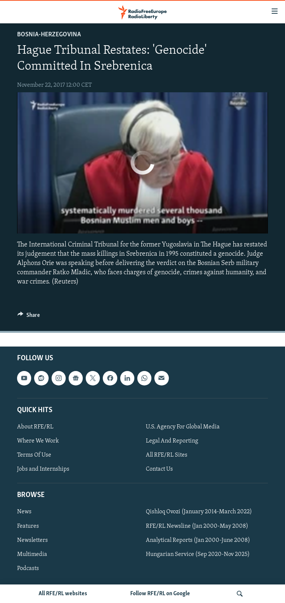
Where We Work (38, 441)
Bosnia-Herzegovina (49, 34)
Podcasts (28, 568)
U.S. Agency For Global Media (183, 427)
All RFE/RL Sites (166, 455)
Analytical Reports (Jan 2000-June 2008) (198, 540)
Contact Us (159, 469)
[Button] (28, 317)
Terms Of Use (34, 455)
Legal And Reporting (172, 441)
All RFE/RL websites (63, 594)
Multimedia (32, 554)
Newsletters (32, 540)
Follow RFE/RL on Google (160, 594)
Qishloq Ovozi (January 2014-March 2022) (199, 512)
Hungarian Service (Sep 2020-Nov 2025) (198, 554)
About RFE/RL (35, 427)
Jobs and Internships (43, 469)
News (24, 512)
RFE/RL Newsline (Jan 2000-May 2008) (197, 526)
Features (28, 526)
